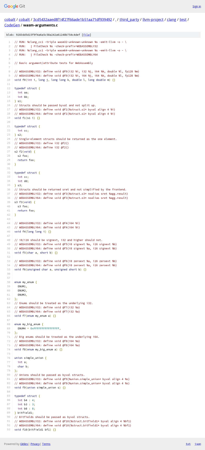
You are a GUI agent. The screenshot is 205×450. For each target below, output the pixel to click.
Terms (46, 444)
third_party (129, 19)
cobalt (9, 19)
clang (171, 19)
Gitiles (24, 444)
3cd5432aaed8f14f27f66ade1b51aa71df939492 (72, 19)
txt (188, 444)
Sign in (197, 6)
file (86, 34)
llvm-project (153, 19)
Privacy (35, 444)
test (183, 19)
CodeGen (12, 25)
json (198, 444)
